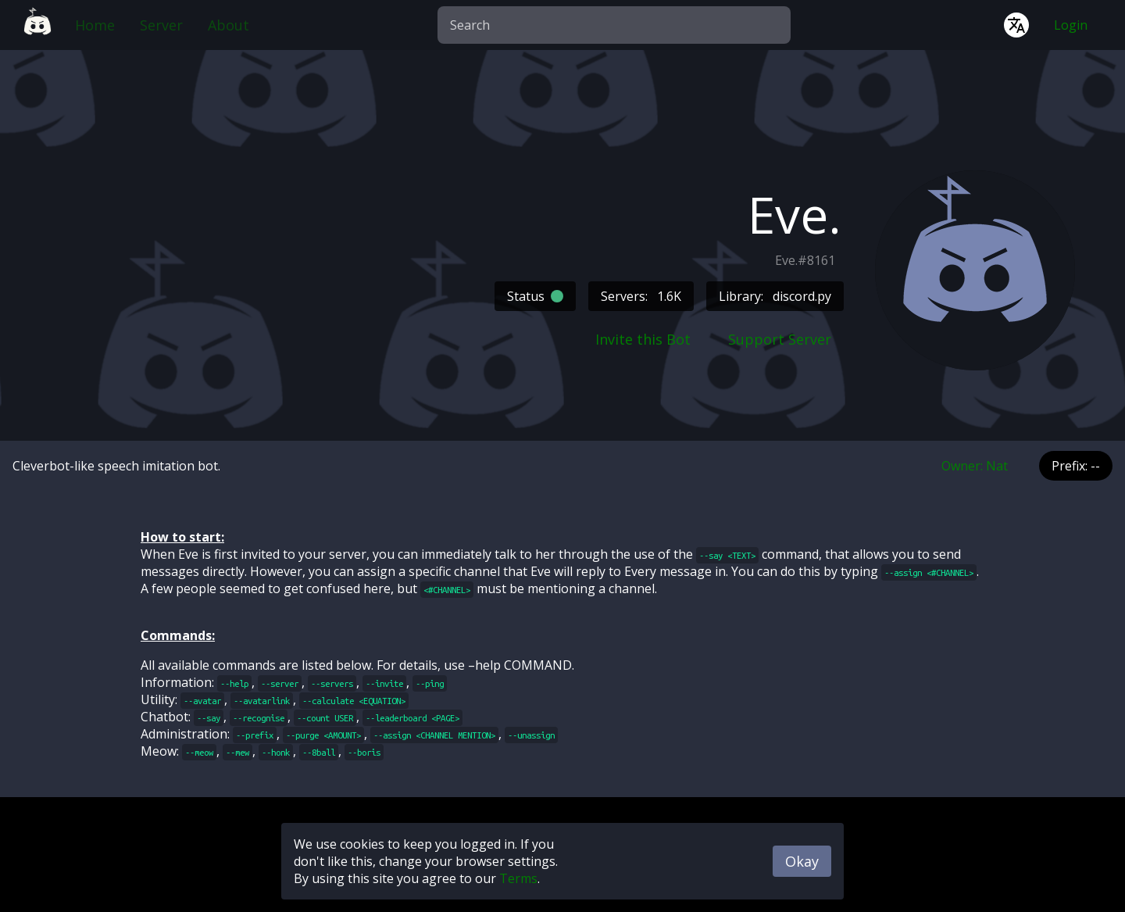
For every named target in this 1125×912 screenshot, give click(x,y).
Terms (518, 878)
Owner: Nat (974, 465)
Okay (802, 861)
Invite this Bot (643, 339)
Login (1071, 25)
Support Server (779, 339)
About (228, 25)
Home (95, 25)
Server (161, 25)
